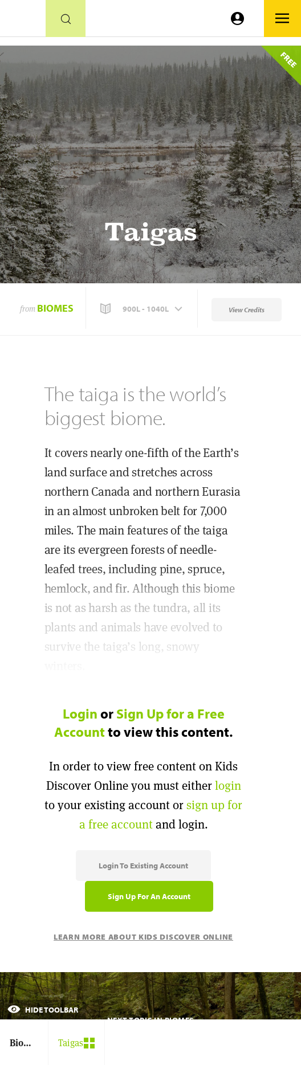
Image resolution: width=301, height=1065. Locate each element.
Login (80, 713)
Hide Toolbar (42, 1010)
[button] (142, 309)
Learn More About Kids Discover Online (143, 937)
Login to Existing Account (143, 865)
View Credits (247, 309)
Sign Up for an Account (149, 896)
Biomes (55, 308)
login (228, 785)
